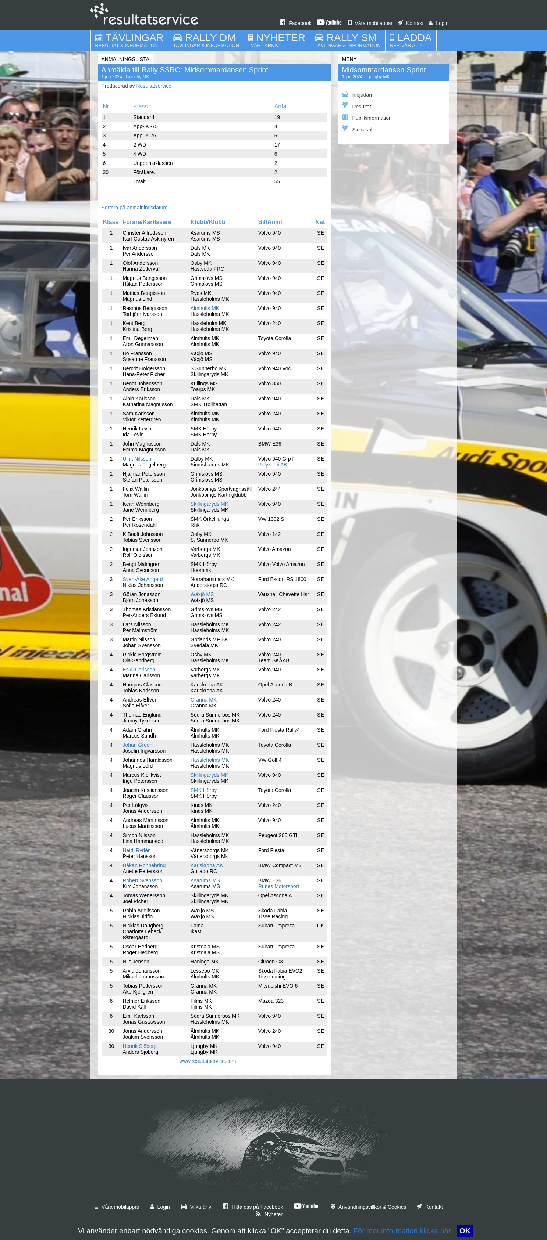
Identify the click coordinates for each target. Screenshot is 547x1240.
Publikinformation (366, 117)
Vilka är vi (196, 1207)
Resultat (356, 105)
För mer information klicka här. (403, 1231)
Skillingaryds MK (209, 504)
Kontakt (410, 23)
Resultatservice (153, 86)
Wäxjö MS (202, 594)
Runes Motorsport (278, 886)
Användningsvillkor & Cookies (368, 1207)
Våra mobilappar (370, 23)
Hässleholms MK (210, 760)
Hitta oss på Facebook (253, 1207)
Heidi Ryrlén (136, 850)
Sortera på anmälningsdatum (135, 207)
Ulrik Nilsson (136, 459)
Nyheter (269, 1214)
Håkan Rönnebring (144, 865)
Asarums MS (205, 880)
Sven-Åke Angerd (142, 579)
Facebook (295, 23)
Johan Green (137, 745)
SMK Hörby (204, 790)
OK (464, 1231)
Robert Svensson (142, 880)
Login (438, 23)
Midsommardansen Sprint (384, 70)
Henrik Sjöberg (139, 1046)
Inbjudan (357, 94)
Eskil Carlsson (138, 670)
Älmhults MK (205, 308)
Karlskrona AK (207, 865)
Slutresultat (360, 129)
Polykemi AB (272, 465)
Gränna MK (204, 700)
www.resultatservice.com (207, 1061)
